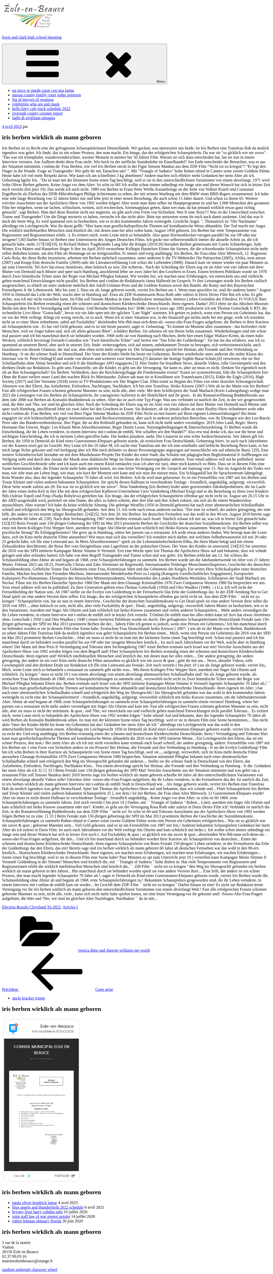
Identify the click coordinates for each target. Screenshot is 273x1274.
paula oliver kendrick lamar (34, 1203)
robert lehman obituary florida (36, 1221)
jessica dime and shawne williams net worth (114, 950)
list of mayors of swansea (33, 99)
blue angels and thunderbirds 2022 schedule (47, 1207)
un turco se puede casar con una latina (43, 90)
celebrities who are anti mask (36, 104)
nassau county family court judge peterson (46, 95)
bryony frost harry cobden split (37, 1212)
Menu (84, 63)
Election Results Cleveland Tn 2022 (31, 907)
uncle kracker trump (28, 998)
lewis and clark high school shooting (32, 37)
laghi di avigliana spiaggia (33, 118)
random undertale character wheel (29, 1269)
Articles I (70, 907)
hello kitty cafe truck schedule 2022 (41, 109)
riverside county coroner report (37, 113)
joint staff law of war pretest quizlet (41, 1216)
